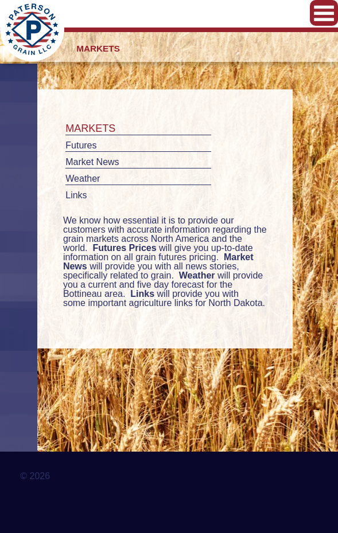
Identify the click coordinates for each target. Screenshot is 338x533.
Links (76, 195)
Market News (92, 162)
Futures (80, 145)
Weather (82, 178)
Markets (90, 128)
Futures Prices (124, 248)
